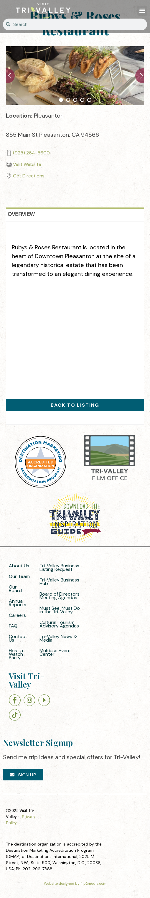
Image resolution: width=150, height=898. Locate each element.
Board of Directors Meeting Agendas (59, 596)
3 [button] (75, 100)
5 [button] (89, 100)
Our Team (19, 576)
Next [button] (139, 75)
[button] (142, 11)
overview (21, 214)
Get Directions (29, 176)
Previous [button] (10, 75)
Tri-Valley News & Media (58, 638)
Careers (17, 615)
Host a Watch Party (16, 654)
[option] (75, 75)
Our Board (15, 589)
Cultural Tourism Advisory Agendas (59, 624)
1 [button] (61, 100)
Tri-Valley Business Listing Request (59, 567)
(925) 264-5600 (31, 153)
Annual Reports (17, 603)
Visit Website (27, 164)
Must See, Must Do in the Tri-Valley (59, 610)
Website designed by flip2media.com (75, 883)
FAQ (13, 626)
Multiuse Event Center (55, 652)
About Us (19, 566)
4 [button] (82, 100)
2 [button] (68, 100)
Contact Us (18, 638)
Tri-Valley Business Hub (59, 581)
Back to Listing (75, 405)
